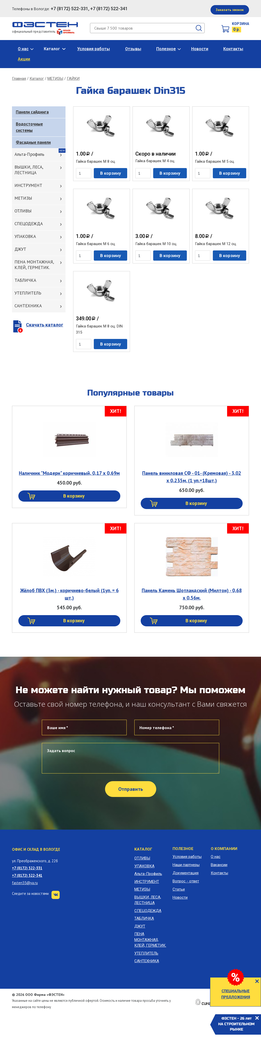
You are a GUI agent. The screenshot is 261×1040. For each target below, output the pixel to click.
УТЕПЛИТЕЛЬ (28, 293)
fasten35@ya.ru (25, 882)
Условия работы (93, 48)
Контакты (233, 48)
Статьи (179, 889)
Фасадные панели (33, 142)
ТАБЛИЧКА (25, 280)
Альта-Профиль (29, 154)
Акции (24, 59)
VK (55, 895)
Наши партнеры (186, 865)
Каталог (52, 48)
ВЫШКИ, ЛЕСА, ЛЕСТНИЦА (29, 169)
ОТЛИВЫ (23, 211)
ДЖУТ (20, 249)
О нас (23, 48)
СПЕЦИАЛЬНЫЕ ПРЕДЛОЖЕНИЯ (235, 993)
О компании (224, 848)
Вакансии (219, 865)
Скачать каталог (44, 324)
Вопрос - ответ (186, 881)
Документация (186, 873)
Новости (199, 48)
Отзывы (133, 48)
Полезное (166, 48)
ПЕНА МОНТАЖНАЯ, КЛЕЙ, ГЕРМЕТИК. (34, 264)
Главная (19, 78)
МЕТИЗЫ (55, 78)
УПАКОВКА (25, 236)
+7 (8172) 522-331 (27, 868)
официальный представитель (43, 31)
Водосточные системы (29, 127)
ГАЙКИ (73, 78)
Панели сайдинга (32, 112)
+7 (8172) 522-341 (27, 875)
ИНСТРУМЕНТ (28, 185)
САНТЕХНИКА (28, 306)
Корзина (240, 24)
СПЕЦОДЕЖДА (29, 223)
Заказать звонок (230, 9)
